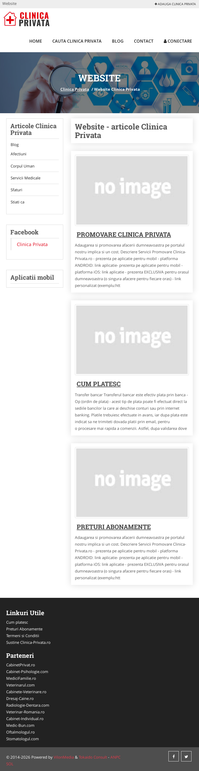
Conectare (178, 41)
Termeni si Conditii (22, 635)
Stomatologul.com (22, 738)
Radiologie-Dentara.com (27, 705)
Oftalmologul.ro (20, 732)
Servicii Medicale (25, 178)
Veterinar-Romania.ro (25, 711)
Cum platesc (99, 384)
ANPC (115, 757)
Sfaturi (16, 190)
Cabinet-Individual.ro (25, 718)
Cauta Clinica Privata (77, 41)
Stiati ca (17, 202)
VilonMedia (64, 757)
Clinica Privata (74, 89)
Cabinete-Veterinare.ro (26, 691)
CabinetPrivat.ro (20, 664)
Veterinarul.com (20, 685)
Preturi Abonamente (24, 628)
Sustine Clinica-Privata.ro (28, 642)
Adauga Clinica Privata (175, 4)
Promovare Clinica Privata (124, 234)
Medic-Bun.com (20, 725)
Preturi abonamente (114, 527)
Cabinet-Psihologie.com (27, 671)
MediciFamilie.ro (21, 678)
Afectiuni (18, 154)
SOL (9, 763)
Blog (118, 41)
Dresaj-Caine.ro (20, 698)
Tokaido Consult (93, 757)
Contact (143, 41)
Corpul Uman (22, 166)
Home (35, 41)
